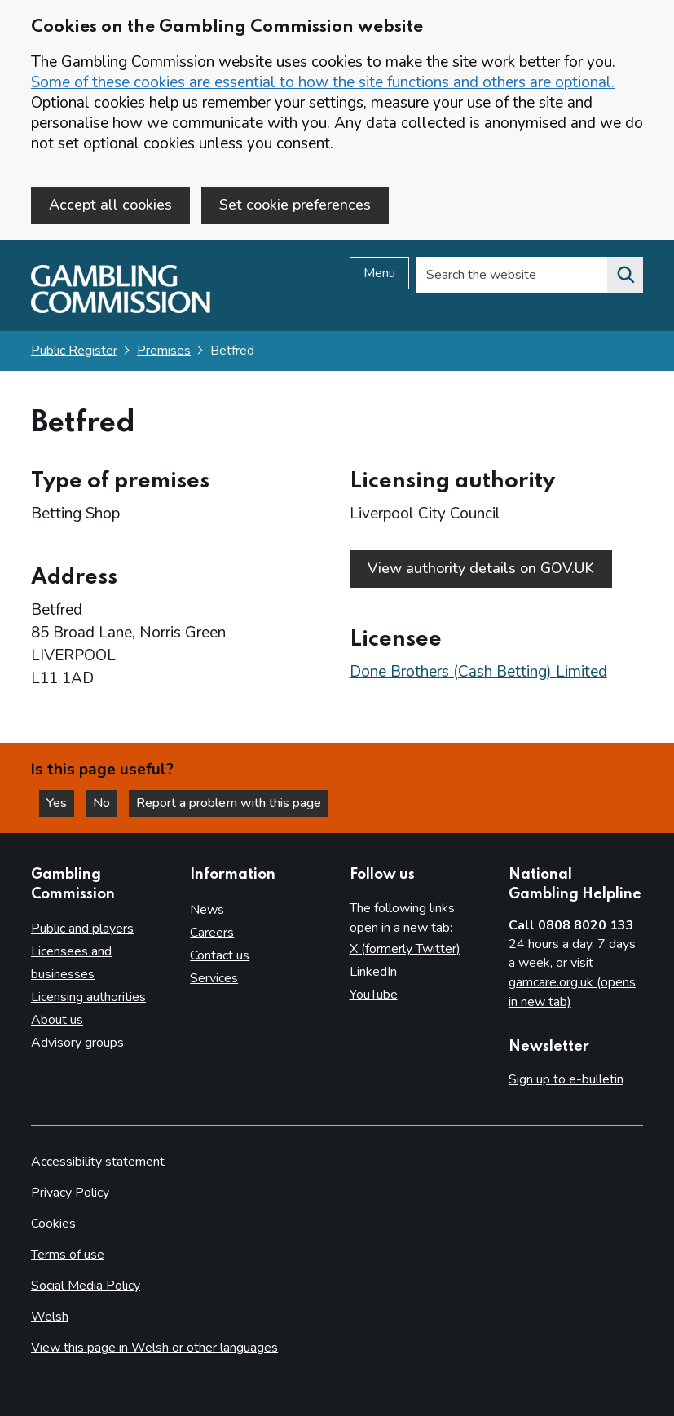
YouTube (374, 995)
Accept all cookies (110, 204)
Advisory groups (77, 1043)
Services (214, 978)
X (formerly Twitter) (405, 949)
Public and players (82, 928)
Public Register (74, 351)
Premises (164, 351)
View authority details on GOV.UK (481, 568)
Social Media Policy (85, 1286)
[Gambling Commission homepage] (120, 309)
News (207, 910)
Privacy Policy (70, 1193)
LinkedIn (373, 972)
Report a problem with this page (228, 803)
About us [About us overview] (57, 1020)
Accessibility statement (98, 1162)
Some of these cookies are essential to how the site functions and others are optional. (323, 82)
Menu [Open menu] (379, 273)
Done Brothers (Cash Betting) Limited (478, 671)
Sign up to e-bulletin (566, 1079)
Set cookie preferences (295, 204)
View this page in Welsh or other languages (154, 1347)
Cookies (53, 1224)
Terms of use (67, 1255)
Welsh (49, 1317)
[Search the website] (625, 275)
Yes (60, 803)
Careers (212, 933)
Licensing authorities (88, 997)
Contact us (219, 955)
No (105, 803)
